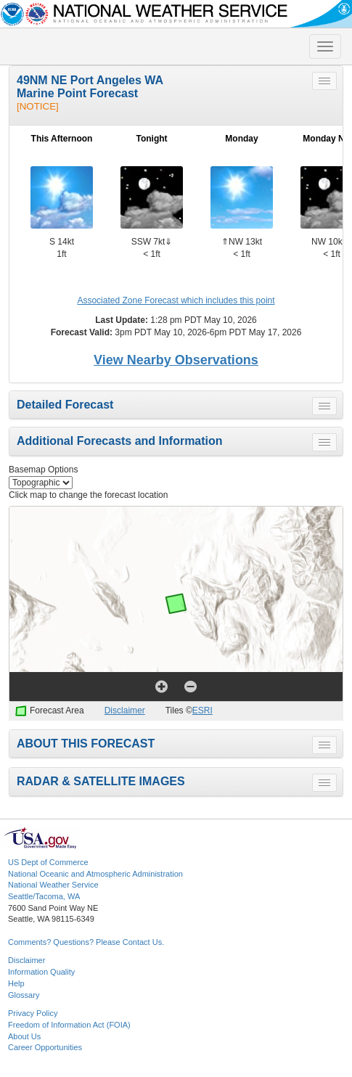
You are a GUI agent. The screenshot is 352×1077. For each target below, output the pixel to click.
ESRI (202, 710)
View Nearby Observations (176, 360)
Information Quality (41, 971)
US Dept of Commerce (48, 862)
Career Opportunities (45, 1047)
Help (16, 983)
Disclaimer (125, 710)
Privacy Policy (32, 1013)
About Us (24, 1036)
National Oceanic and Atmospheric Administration (95, 873)
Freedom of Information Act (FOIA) (69, 1024)
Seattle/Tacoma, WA (44, 896)
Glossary (23, 995)
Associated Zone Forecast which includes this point (175, 300)
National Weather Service (53, 884)
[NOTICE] (38, 106)
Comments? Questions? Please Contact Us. (86, 942)
